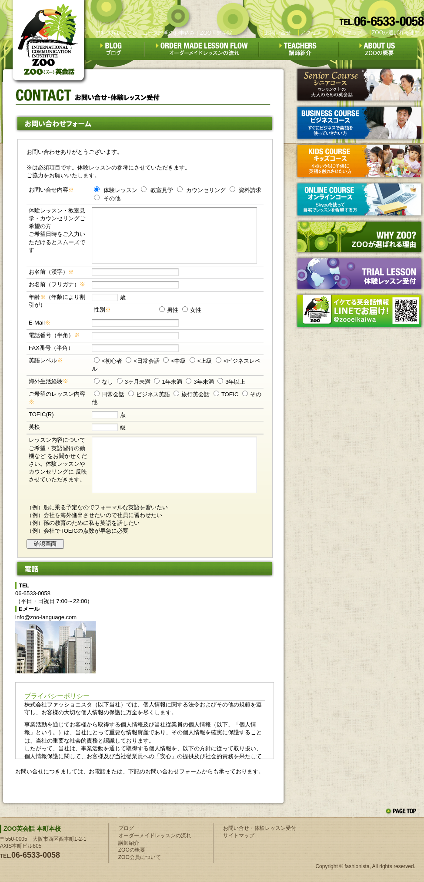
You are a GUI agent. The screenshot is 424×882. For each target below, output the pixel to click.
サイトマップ (346, 33)
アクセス (310, 33)
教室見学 (161, 190)
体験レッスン (120, 190)
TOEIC (230, 394)
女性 (195, 310)
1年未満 (172, 381)
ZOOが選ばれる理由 (396, 33)
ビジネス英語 (153, 394)
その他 (111, 198)
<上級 (204, 361)
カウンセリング (206, 190)
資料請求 (250, 190)
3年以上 (235, 381)
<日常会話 (147, 361)
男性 (172, 310)
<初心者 (112, 361)
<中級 (178, 361)
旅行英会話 (195, 394)
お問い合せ (278, 33)
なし (107, 381)
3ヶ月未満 (137, 381)
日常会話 (113, 394)
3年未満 (204, 381)
